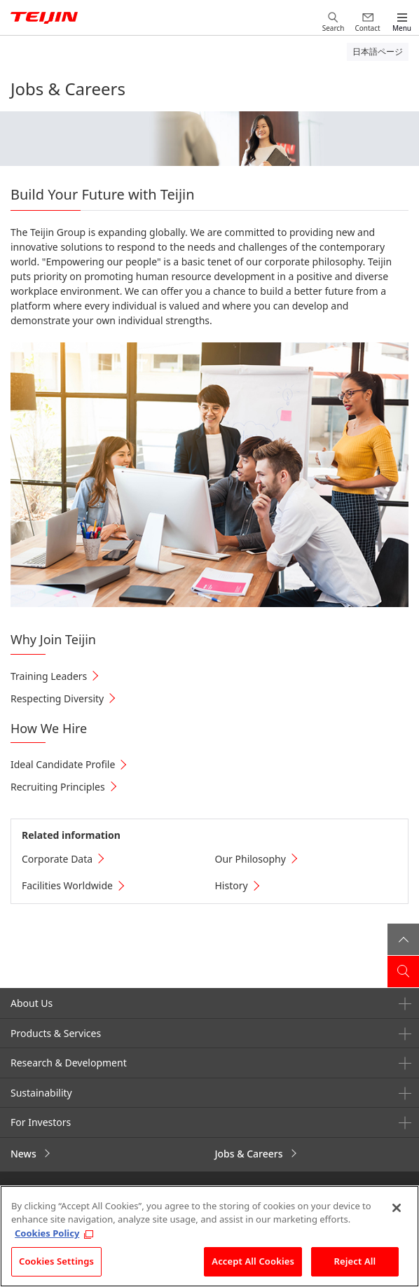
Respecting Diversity (57, 698)
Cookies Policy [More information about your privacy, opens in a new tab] (47, 1233)
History (231, 885)
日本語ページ (377, 51)
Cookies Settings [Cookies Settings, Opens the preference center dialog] (56, 1261)
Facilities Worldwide (67, 885)
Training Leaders (49, 676)
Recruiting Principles (58, 786)
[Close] (396, 1207)
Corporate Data (57, 858)
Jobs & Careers (249, 1153)
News (23, 1153)
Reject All (355, 1261)
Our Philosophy (250, 858)
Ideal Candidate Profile (63, 764)
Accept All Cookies (253, 1261)
